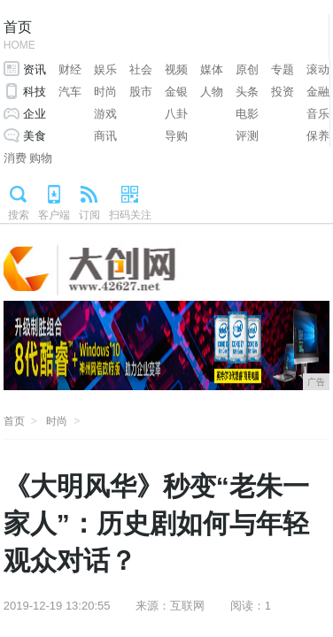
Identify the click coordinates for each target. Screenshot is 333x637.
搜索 (18, 215)
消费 (15, 158)
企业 (34, 113)
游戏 (105, 113)
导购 (176, 135)
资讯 (34, 69)
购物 (40, 158)
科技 (34, 91)
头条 (247, 91)
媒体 (211, 69)
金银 (176, 91)
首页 (19, 36)
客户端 (54, 215)
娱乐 (105, 69)
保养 (317, 135)
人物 (211, 91)
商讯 (105, 135)
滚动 (317, 69)
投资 (282, 91)
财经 (69, 69)
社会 (140, 69)
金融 (317, 91)
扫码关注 (130, 215)
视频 (176, 69)
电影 (247, 113)
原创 (247, 69)
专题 (282, 69)
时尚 (105, 91)
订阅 (89, 215)
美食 (34, 135)
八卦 (176, 113)
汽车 (69, 91)
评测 (247, 135)
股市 (140, 91)
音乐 (317, 113)
